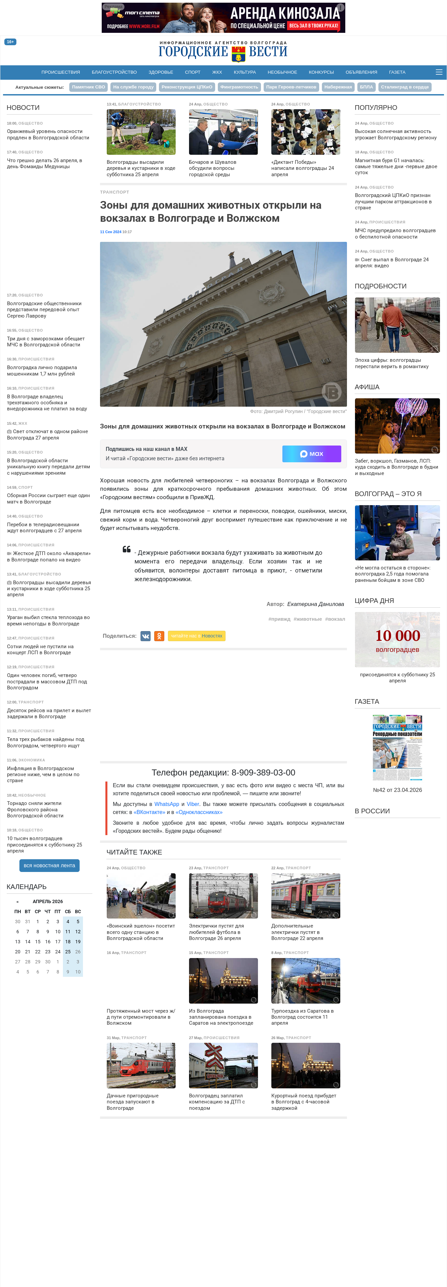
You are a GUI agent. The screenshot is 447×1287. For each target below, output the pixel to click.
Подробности (381, 286)
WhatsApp (168, 804)
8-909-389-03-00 (263, 772)
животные (309, 619)
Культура (245, 72)
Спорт (192, 72)
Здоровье (161, 72)
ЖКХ (217, 72)
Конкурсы (321, 72)
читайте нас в (196, 635)
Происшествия (60, 72)
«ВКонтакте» (149, 812)
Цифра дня (374, 600)
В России (372, 811)
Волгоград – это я (388, 493)
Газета (397, 72)
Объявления (361, 72)
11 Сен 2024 (110, 232)
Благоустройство (114, 72)
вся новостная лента (49, 865)
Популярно (376, 107)
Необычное (282, 72)
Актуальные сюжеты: (39, 87)
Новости (23, 107)
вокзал (336, 619)
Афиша (367, 387)
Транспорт (114, 192)
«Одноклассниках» (199, 812)
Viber (193, 804)
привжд (280, 619)
